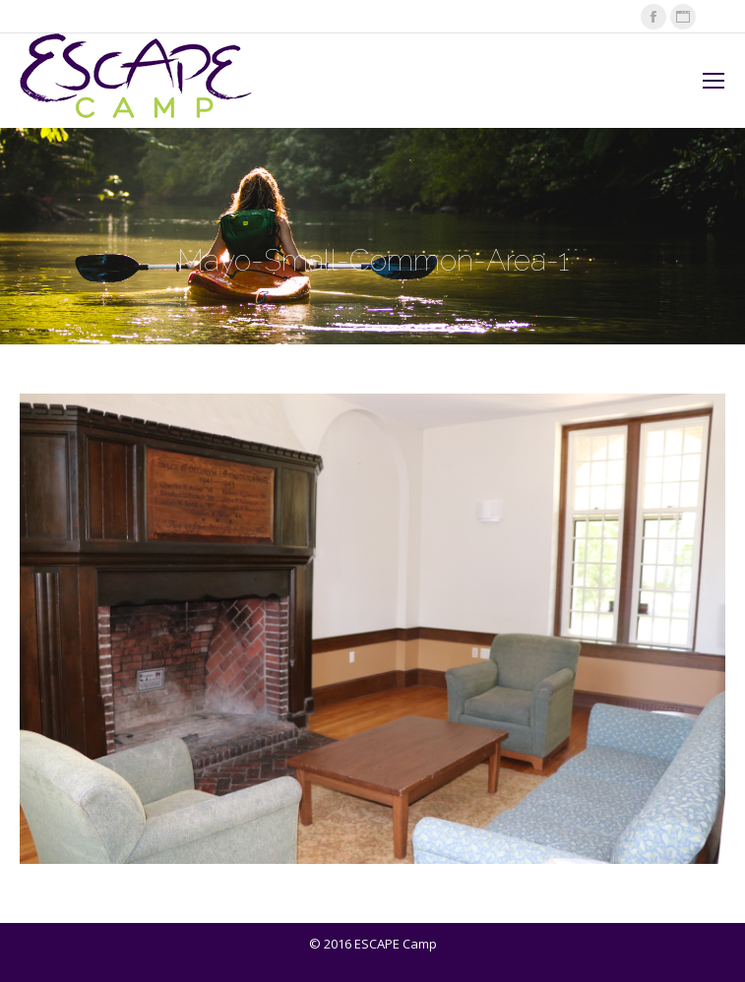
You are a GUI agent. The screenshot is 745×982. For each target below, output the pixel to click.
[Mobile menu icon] (713, 80)
